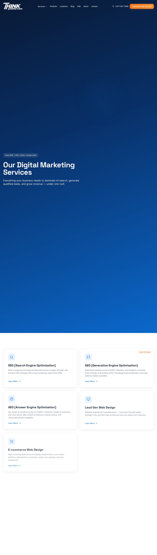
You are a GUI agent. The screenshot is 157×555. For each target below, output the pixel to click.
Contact (94, 6)
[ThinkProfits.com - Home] (13, 6)
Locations (64, 6)
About (86, 6)
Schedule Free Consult (141, 6)
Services (42, 6)
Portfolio (53, 6)
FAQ (79, 6)
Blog (72, 6)
